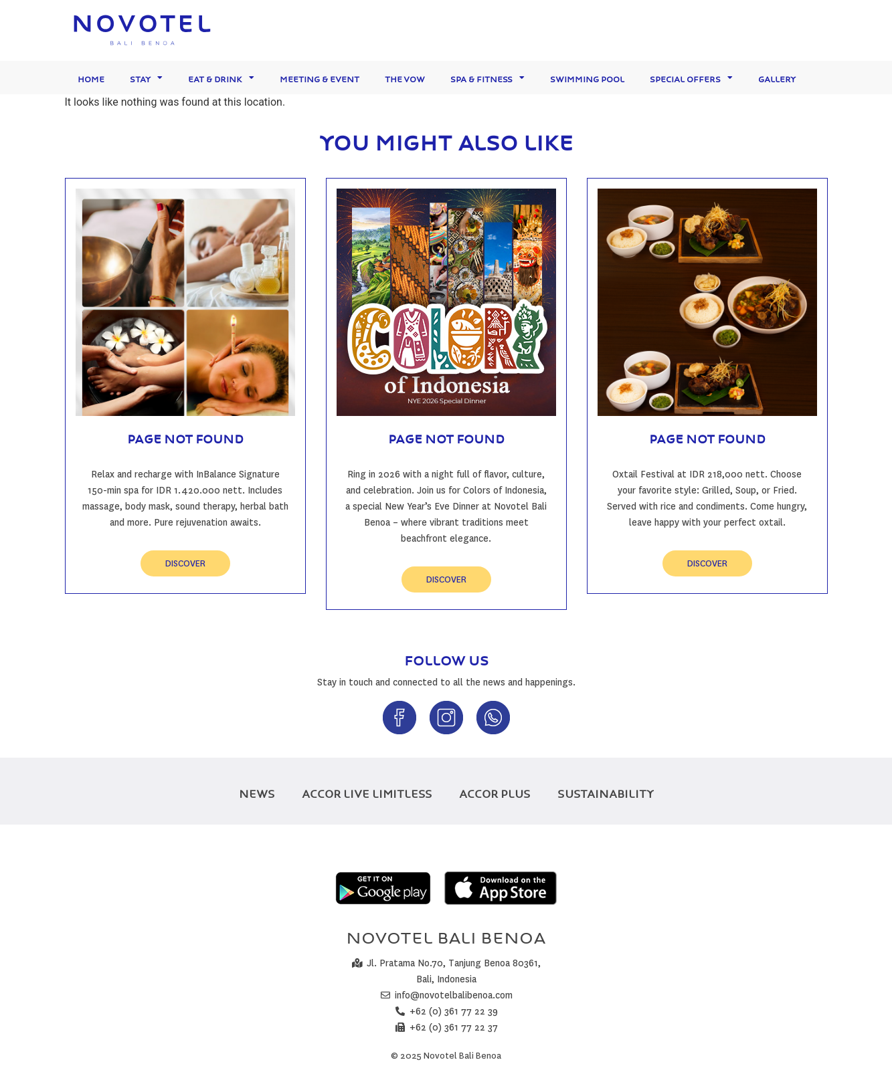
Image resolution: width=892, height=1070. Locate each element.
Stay (146, 77)
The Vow (405, 77)
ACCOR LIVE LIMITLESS (367, 791)
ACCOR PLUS (495, 791)
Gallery (777, 77)
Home (91, 77)
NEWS (257, 791)
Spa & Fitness (487, 77)
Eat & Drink (221, 77)
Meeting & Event (319, 77)
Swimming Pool (587, 77)
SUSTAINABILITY (605, 791)
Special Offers (691, 77)
